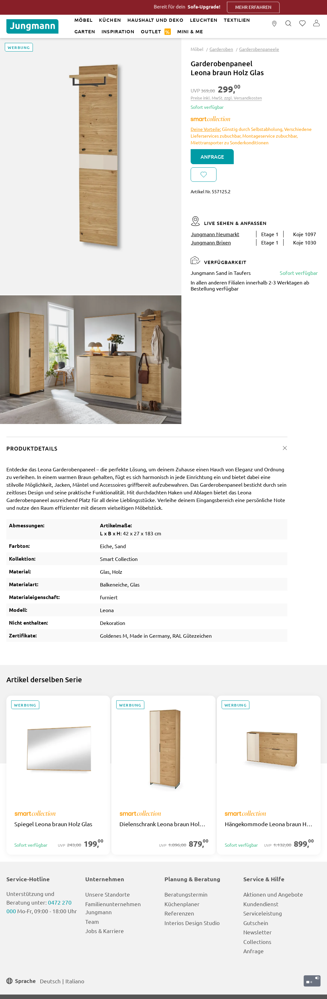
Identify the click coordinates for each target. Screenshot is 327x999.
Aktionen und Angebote (273, 894)
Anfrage (212, 156)
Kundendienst (260, 903)
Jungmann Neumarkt (215, 234)
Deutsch (50, 980)
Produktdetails (31, 448)
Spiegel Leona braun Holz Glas (53, 824)
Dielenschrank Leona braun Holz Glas (163, 824)
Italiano (74, 980)
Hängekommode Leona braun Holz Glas (269, 824)
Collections (257, 941)
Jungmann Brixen (211, 242)
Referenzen (179, 913)
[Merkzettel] (302, 23)
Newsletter (257, 932)
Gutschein (255, 922)
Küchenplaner (182, 903)
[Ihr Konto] (316, 23)
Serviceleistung (262, 913)
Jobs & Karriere (104, 930)
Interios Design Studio (192, 922)
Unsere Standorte (107, 894)
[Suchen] (288, 23)
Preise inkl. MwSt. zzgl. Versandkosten (226, 97)
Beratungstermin (186, 894)
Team (92, 921)
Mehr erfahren (272, 7)
